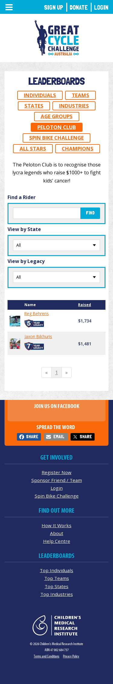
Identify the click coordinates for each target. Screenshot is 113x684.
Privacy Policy (71, 656)
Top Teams (56, 578)
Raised (84, 304)
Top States (56, 586)
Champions (77, 148)
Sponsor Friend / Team (56, 480)
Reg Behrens (36, 313)
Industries (74, 105)
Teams (80, 95)
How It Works (56, 525)
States (33, 105)
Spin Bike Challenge (56, 137)
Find (90, 213)
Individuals (40, 95)
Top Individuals (56, 570)
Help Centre (56, 541)
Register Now (56, 472)
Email (58, 436)
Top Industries (56, 594)
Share (32, 436)
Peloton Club (56, 127)
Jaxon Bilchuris (38, 336)
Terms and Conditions (46, 656)
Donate (79, 7)
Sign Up (53, 7)
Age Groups (57, 116)
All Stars (33, 148)
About (56, 533)
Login (101, 7)
